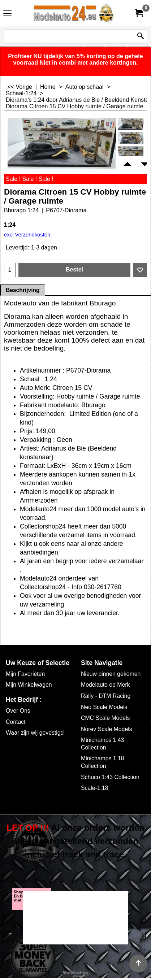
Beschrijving (23, 290)
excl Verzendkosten (27, 235)
